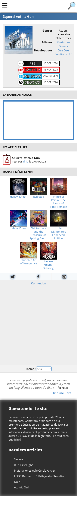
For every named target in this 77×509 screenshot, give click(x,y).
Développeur (43, 50)
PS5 (32, 63)
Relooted (38, 196)
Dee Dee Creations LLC (63, 52)
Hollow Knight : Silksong (48, 265)
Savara (18, 459)
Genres (47, 30)
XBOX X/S (32, 82)
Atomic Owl (21, 487)
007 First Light (23, 465)
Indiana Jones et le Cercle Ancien (35, 470)
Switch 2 (32, 70)
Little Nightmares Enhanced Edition (58, 233)
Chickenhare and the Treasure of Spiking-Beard (38, 233)
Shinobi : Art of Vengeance (28, 261)
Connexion (38, 283)
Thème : (38, 369)
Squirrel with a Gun (18, 16)
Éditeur (47, 42)
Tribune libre (62, 393)
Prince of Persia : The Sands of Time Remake (58, 201)
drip (25, 161)
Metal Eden (18, 228)
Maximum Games (63, 44)
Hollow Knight (18, 196)
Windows (32, 76)
